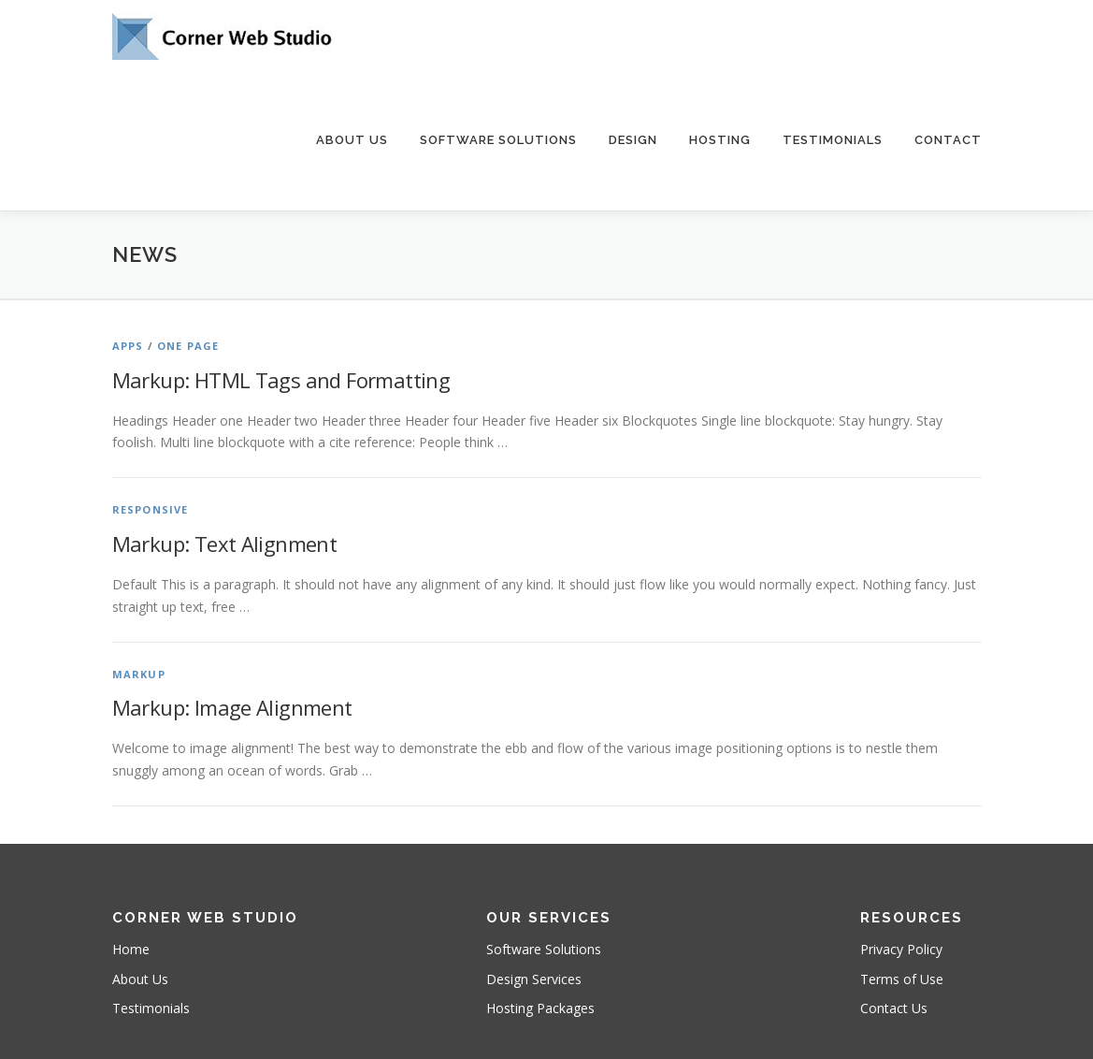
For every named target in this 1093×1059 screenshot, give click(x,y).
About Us (352, 140)
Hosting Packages (540, 1008)
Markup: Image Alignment (232, 707)
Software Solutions (498, 140)
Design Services (534, 979)
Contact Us (894, 1008)
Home (131, 949)
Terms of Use (901, 979)
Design (633, 140)
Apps (128, 346)
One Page (188, 346)
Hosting (720, 140)
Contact (948, 140)
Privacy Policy (901, 949)
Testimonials (833, 140)
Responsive (150, 509)
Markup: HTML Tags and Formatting (281, 380)
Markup (138, 674)
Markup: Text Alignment (225, 544)
